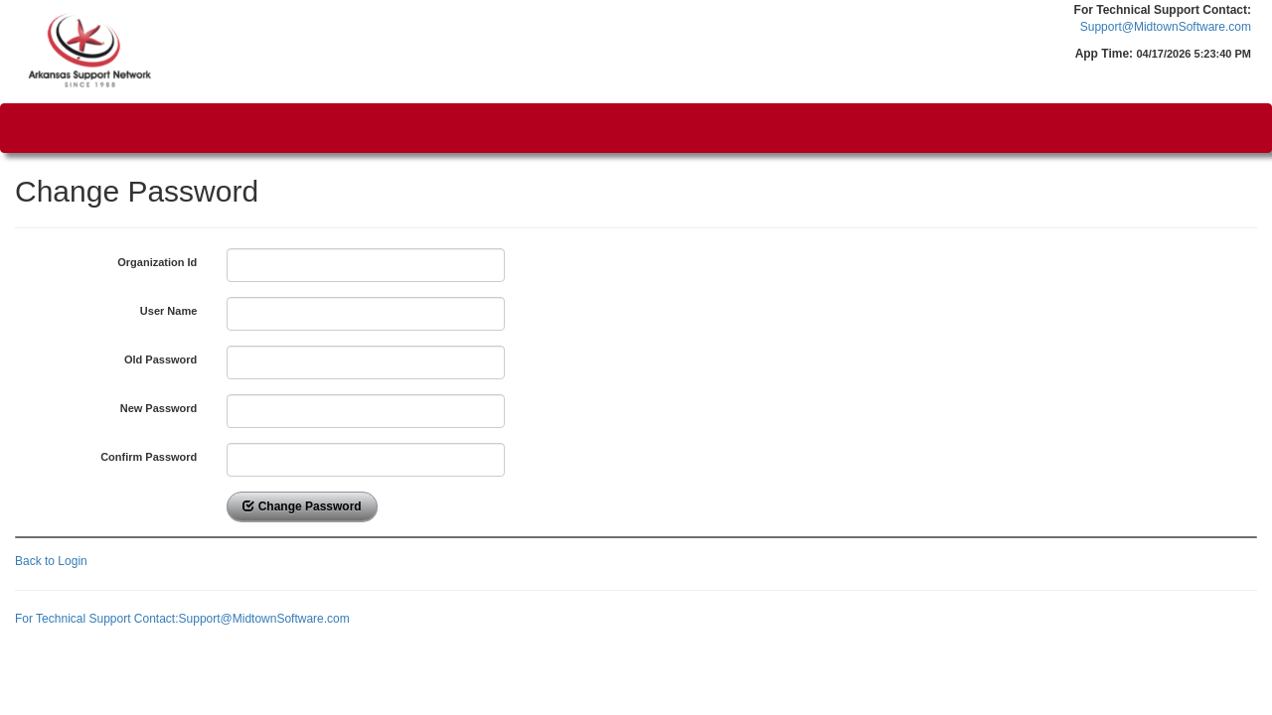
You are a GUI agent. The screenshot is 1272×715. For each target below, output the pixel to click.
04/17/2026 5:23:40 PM (1193, 54)
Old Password (160, 359)
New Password (159, 408)
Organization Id (157, 262)
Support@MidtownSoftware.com (1165, 27)
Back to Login (51, 561)
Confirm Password (148, 457)
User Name (168, 311)
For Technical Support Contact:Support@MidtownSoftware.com (182, 619)
